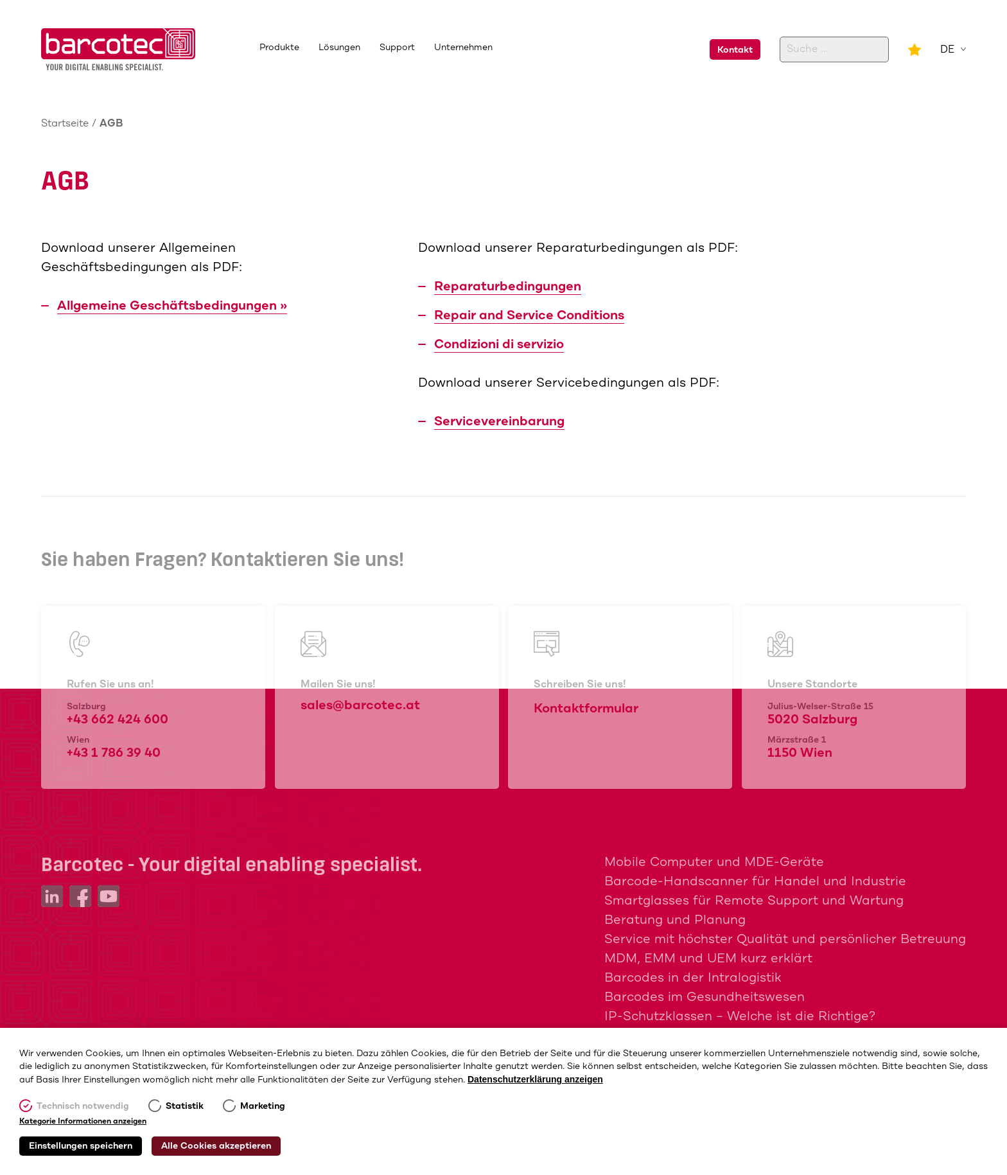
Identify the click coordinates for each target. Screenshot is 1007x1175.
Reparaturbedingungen (507, 286)
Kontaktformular (882, 372)
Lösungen (339, 47)
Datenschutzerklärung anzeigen (535, 1079)
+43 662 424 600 (880, 269)
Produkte (279, 47)
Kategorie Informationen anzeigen (82, 1121)
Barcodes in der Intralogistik (693, 978)
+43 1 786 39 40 (877, 299)
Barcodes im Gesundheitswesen (704, 997)
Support (397, 47)
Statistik (185, 1106)
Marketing (262, 1106)
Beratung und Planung (675, 920)
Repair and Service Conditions (529, 315)
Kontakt (735, 50)
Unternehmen (463, 47)
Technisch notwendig (83, 1106)
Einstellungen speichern (80, 1146)
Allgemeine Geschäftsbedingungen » (172, 306)
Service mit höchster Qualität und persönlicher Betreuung (785, 939)
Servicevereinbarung (499, 421)
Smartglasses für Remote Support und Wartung (754, 901)
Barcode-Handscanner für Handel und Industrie (755, 881)
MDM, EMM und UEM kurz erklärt (708, 958)
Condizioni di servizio (499, 344)
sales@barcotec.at (886, 336)
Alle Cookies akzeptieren (216, 1146)
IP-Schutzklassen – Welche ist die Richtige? (739, 1016)
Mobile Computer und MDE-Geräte (714, 862)
